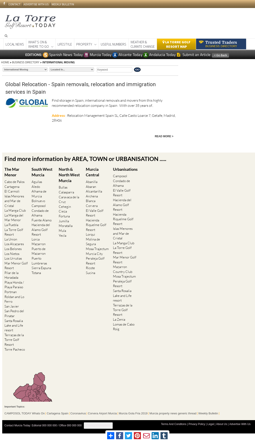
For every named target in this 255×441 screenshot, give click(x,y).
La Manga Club (15, 210)
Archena (92, 196)
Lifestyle (65, 44)
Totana (36, 272)
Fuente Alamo (42, 220)
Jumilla (64, 221)
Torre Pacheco (14, 348)
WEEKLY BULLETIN (63, 4)
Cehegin (65, 206)
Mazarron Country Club (122, 268)
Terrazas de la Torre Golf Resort (14, 339)
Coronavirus (78, 412)
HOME (5, 62)
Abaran (91, 186)
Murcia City (94, 253)
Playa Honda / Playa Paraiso (14, 284)
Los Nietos (11, 253)
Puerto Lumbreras (39, 260)
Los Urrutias (13, 258)
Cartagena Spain (57, 412)
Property (84, 44)
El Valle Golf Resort (94, 212)
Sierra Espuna (41, 267)
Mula (62, 230)
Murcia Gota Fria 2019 (133, 412)
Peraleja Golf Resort (95, 260)
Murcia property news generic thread (173, 412)
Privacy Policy (197, 422)
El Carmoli (12, 191)
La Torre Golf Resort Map (177, 44)
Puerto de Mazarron (39, 250)
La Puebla (11, 224)
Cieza (63, 211)
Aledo (36, 186)
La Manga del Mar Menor (13, 217)
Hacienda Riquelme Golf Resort (96, 224)
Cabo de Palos (14, 182)
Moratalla (65, 225)
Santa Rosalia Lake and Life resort (13, 324)
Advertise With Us (240, 422)
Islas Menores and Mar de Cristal (14, 201)
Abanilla (91, 182)
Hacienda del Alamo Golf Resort (41, 229)
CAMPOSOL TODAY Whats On (24, 412)
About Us (221, 422)
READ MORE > (164, 136)
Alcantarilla (94, 191)
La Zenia (119, 319)
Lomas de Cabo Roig (124, 325)
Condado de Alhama (40, 212)
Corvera (92, 205)
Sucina (90, 272)
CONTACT (14, 4)
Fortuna (64, 216)
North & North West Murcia (69, 175)
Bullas (63, 187)
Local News (15, 44)
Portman (10, 291)
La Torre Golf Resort (13, 231)
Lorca (36, 239)
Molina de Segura (93, 241)
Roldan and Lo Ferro (14, 298)
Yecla (62, 235)
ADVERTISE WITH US (36, 4)
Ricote (90, 267)
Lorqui (90, 234)
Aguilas (37, 182)
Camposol (39, 205)
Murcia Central (92, 172)
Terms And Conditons (174, 422)
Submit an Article (194, 55)
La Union (10, 239)
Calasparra (66, 192)
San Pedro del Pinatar (14, 312)
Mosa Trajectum (97, 248)
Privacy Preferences (98, 424)
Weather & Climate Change (143, 44)
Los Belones (13, 248)
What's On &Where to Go (38, 44)
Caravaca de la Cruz (69, 199)
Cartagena (11, 186)
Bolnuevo (38, 201)
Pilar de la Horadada (11, 274)
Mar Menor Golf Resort (16, 264)
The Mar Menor (11, 172)
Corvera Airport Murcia (102, 412)
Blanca (90, 201)
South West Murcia (42, 172)
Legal (210, 422)
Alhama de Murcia (39, 193)
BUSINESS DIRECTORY (25, 62)
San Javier (11, 305)
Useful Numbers (113, 44)
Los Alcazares (14, 243)
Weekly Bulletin (208, 412)
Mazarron (39, 243)
